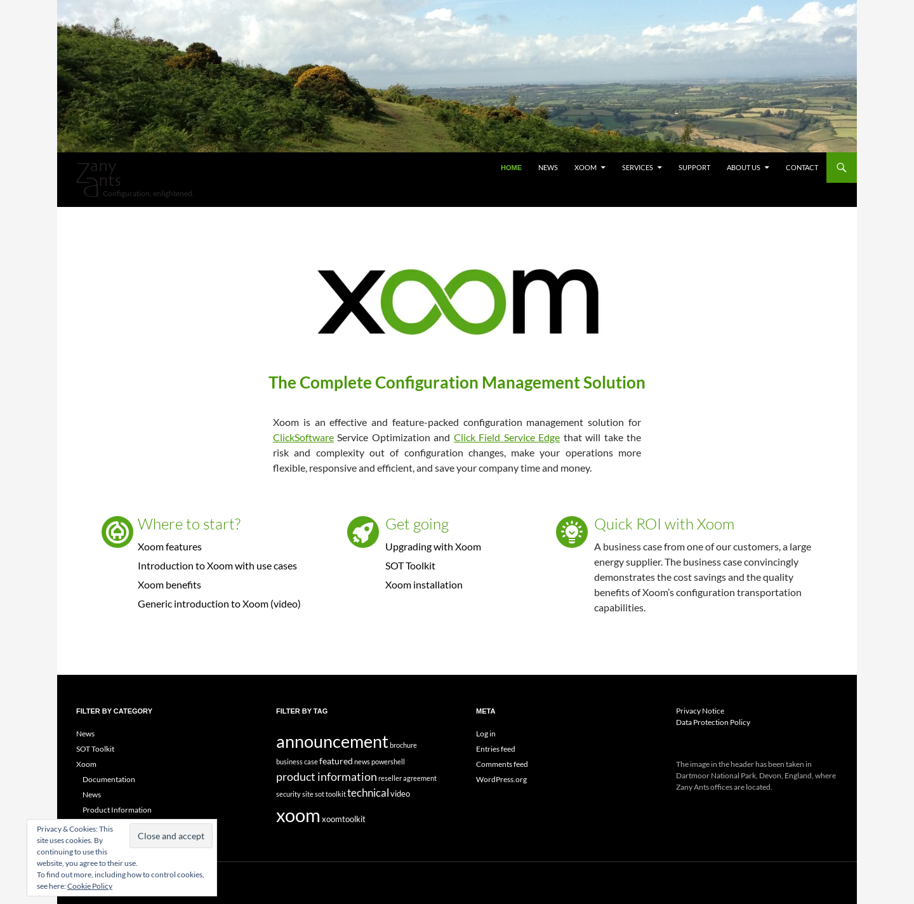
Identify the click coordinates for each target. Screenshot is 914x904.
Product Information (117, 809)
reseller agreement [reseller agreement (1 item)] (407, 778)
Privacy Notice (700, 710)
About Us (743, 167)
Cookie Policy (89, 886)
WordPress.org (501, 779)
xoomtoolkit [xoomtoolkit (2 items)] (344, 819)
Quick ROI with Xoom (664, 523)
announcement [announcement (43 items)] (332, 741)
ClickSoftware (303, 437)
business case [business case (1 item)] (297, 761)
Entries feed (495, 749)
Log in (486, 733)
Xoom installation (424, 584)
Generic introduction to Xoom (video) (219, 603)
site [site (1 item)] (308, 794)
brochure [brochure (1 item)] (403, 745)
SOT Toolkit (410, 565)
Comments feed (502, 764)
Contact (802, 167)
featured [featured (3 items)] (336, 760)
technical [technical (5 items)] (368, 793)
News (548, 167)
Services (637, 167)
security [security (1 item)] (288, 794)
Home (511, 167)
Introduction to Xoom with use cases (217, 565)
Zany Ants (98, 179)
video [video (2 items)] (400, 793)
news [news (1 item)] (362, 761)
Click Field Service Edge (507, 437)
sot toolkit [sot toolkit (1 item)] (330, 794)
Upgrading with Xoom (433, 546)
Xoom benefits (169, 584)
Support (694, 167)
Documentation (109, 779)
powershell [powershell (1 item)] (388, 761)
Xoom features (170, 546)
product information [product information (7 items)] (326, 776)
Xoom (585, 167)
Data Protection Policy (713, 722)
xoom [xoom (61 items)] (298, 815)
